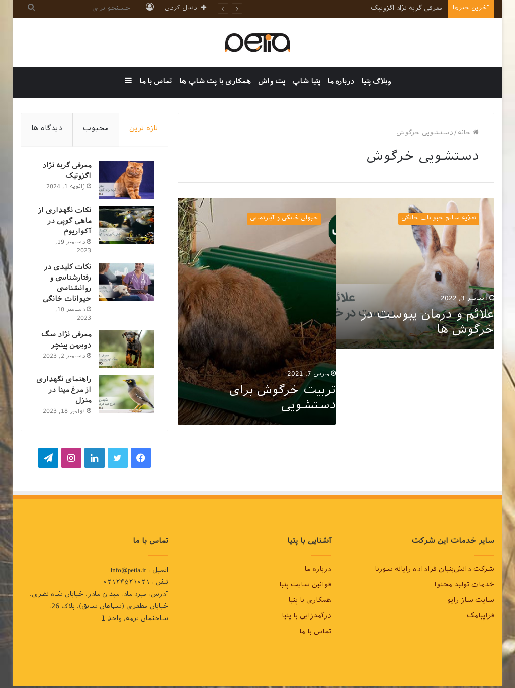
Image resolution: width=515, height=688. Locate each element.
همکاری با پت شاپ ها (215, 82)
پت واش (271, 82)
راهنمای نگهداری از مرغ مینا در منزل (65, 392)
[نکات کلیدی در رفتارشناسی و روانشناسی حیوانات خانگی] (125, 283)
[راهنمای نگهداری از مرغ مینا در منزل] (125, 395)
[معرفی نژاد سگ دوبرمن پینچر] (125, 350)
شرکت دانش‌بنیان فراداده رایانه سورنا (434, 572)
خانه (468, 134)
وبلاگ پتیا (376, 82)
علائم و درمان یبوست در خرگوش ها (427, 323)
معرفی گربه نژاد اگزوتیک (407, 9)
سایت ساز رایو (470, 603)
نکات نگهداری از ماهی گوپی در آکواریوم (63, 223)
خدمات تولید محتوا (464, 588)
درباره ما (340, 82)
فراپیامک (480, 619)
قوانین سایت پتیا (305, 588)
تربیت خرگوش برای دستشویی (282, 399)
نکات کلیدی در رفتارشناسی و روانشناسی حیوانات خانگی (66, 285)
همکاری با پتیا (309, 603)
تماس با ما (155, 82)
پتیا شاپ (306, 82)
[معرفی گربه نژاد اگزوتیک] (125, 181)
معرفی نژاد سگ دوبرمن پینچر (65, 342)
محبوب (96, 129)
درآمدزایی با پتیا (306, 619)
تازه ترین (143, 129)
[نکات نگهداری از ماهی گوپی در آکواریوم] (125, 226)
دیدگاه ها (46, 129)
